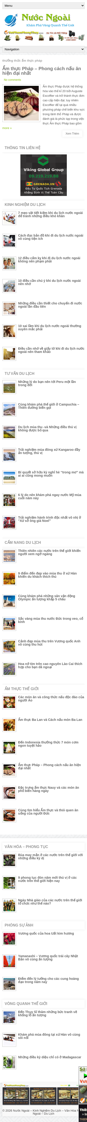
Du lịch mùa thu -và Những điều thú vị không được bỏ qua (47, 428)
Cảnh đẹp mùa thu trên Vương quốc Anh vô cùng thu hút (49, 642)
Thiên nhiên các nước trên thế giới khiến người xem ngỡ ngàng (49, 552)
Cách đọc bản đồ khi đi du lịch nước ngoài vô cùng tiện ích (50, 237)
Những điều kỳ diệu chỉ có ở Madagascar (49, 1057)
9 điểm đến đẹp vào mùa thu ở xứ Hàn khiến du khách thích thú (47, 575)
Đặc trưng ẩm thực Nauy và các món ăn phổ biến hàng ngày (48, 789)
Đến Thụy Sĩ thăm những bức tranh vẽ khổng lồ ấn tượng (47, 1013)
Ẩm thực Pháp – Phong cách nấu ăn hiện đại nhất (41, 71)
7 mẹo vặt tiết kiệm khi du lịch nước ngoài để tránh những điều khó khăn (50, 214)
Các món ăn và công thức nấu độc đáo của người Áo (51, 698)
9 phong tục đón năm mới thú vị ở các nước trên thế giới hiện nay (47, 879)
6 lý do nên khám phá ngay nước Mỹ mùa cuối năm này (49, 496)
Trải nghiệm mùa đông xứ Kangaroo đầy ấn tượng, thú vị (49, 451)
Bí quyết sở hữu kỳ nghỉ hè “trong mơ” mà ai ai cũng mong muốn (51, 473)
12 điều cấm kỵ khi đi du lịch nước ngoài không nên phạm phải (49, 259)
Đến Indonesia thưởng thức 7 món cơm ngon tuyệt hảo (48, 743)
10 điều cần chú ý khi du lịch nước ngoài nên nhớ (49, 282)
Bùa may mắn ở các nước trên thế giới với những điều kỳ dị (50, 856)
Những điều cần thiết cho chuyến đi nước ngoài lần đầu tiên (50, 304)
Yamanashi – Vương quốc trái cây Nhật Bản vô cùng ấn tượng (48, 957)
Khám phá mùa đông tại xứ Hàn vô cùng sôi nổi (49, 1036)
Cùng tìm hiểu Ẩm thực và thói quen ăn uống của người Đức (48, 811)
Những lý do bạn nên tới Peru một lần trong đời (47, 383)
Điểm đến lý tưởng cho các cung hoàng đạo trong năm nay (48, 980)
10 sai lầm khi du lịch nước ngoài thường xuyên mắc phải (49, 327)
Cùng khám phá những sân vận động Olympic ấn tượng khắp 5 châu (46, 597)
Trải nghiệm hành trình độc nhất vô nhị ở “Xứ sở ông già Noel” (49, 519)
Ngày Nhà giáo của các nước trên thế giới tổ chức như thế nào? (50, 901)
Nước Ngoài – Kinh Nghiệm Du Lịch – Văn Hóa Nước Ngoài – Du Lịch (48, 1112)
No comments (12, 79)
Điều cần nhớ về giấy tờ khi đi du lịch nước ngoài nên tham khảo (51, 350)
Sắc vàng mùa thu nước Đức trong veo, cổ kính (50, 620)
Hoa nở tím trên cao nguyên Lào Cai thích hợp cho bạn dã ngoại (50, 665)
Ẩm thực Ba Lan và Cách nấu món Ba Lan (50, 720)
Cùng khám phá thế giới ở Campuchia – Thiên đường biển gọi (48, 406)
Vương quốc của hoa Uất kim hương (46, 933)
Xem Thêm (72, 133)
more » (7, 128)
